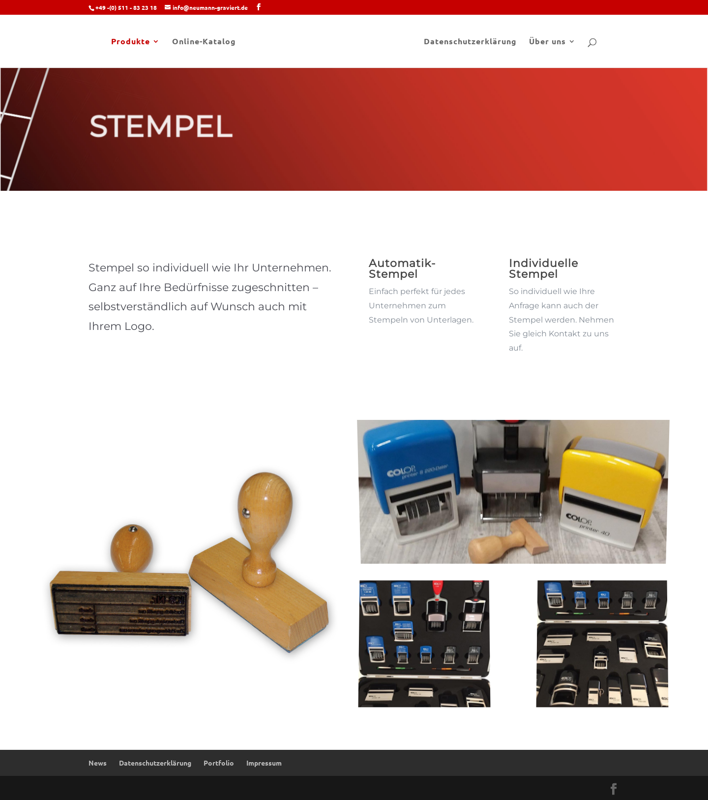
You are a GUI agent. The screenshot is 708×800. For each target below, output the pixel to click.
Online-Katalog (204, 42)
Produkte (130, 42)
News (97, 762)
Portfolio (219, 762)
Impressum (264, 762)
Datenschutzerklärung (470, 42)
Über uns (547, 42)
